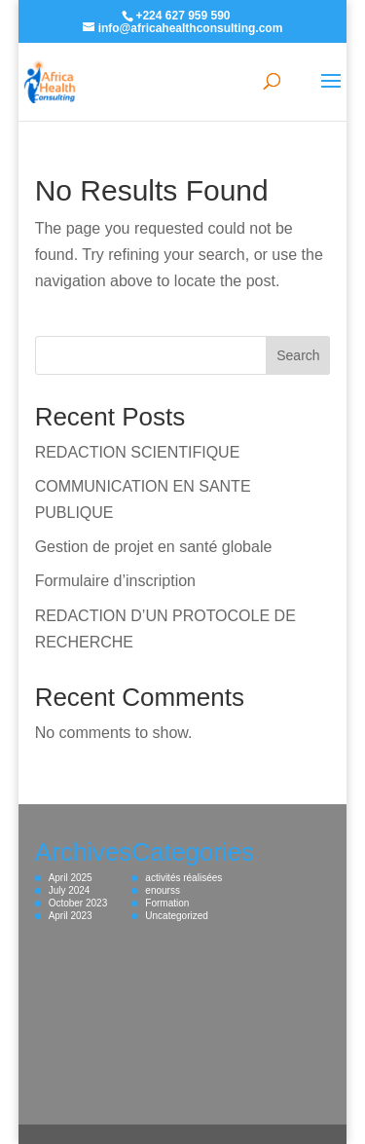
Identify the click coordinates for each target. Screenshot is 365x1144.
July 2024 (70, 890)
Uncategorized (176, 915)
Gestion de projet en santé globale (154, 546)
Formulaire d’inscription (115, 580)
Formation (167, 903)
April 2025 (70, 877)
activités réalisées (183, 877)
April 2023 (70, 915)
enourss (162, 890)
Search (297, 355)
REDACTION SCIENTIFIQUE (137, 452)
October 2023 (78, 903)
